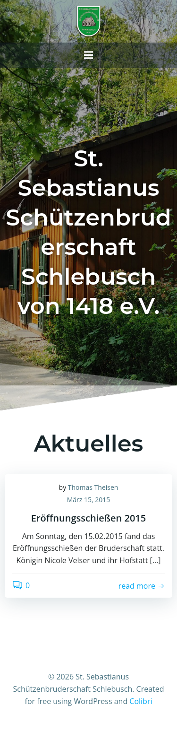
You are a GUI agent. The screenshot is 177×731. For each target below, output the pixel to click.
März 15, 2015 (88, 499)
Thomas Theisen (93, 487)
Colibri (140, 701)
